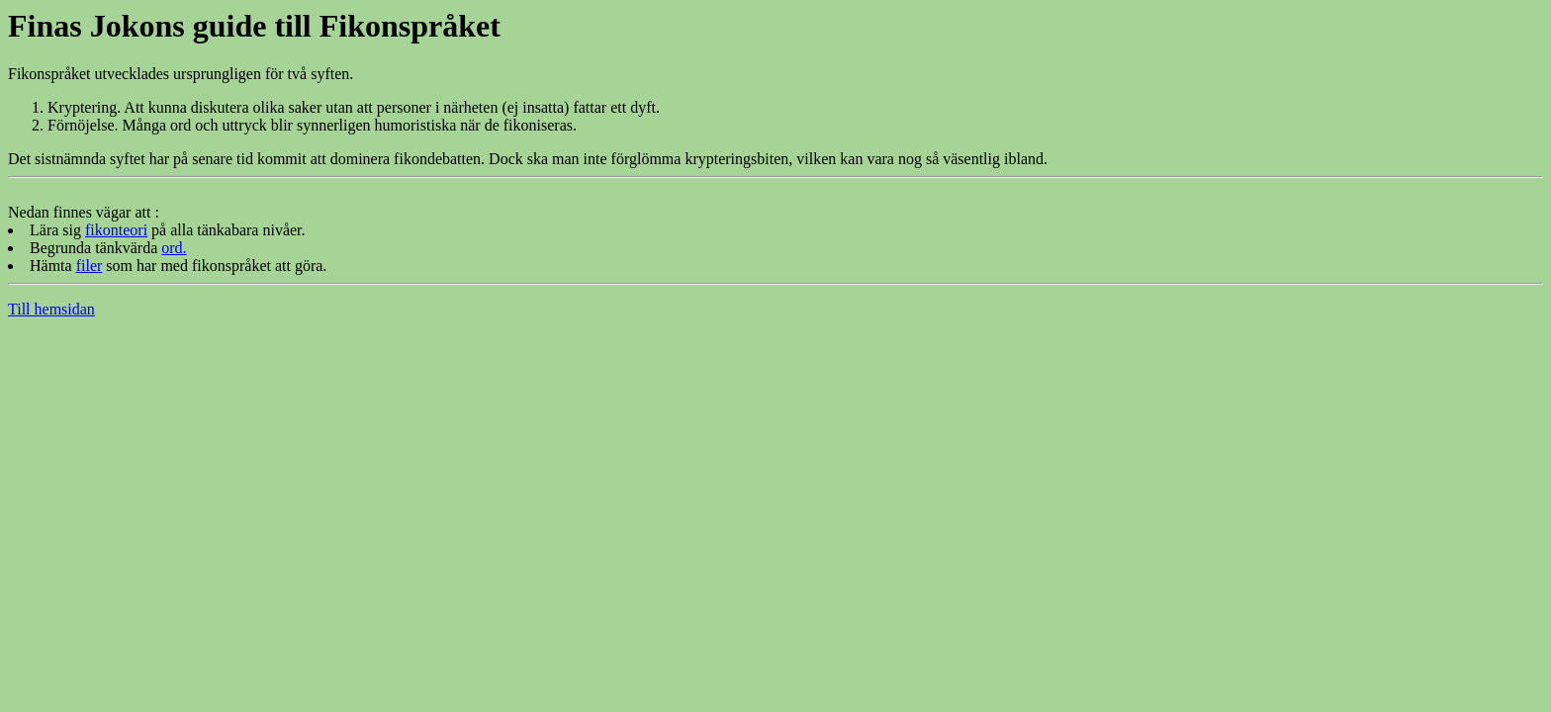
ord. (173, 247)
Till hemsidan (51, 309)
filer (89, 265)
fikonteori (116, 230)
